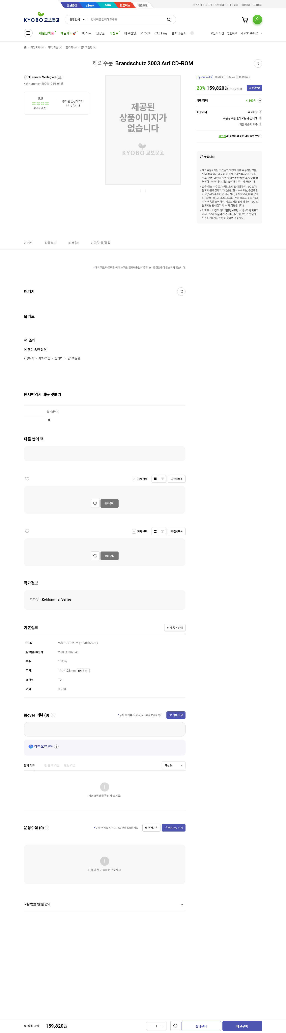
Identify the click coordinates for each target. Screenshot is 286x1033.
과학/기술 (53, 47)
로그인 (208, 5)
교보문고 (72, 5)
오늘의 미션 (217, 33)
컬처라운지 (179, 33)
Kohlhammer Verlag (37, 77)
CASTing (161, 33)
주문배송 (233, 5)
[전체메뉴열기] (28, 33)
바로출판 (142, 5)
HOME (25, 47)
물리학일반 (86, 47)
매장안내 (246, 5)
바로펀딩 (130, 33)
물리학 (69, 47)
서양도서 (35, 47)
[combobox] (76, 19)
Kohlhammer (32, 83)
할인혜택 (232, 33)
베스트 (86, 33)
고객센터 (257, 5)
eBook (90, 5)
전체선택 (142, 479)
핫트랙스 (125, 5)
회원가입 (197, 5)
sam (107, 5)
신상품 (100, 33)
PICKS (145, 33)
